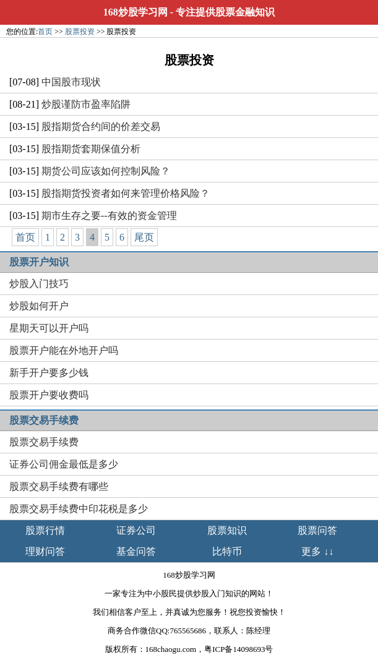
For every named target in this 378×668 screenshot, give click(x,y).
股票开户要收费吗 (48, 395)
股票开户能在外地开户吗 (63, 350)
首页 (45, 31)
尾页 (144, 237)
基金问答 (136, 551)
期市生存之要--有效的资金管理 (109, 215)
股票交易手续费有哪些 (58, 486)
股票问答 (317, 530)
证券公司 (136, 530)
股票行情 (45, 530)
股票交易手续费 (44, 442)
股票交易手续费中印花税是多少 (78, 508)
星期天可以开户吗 (48, 328)
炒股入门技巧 (39, 283)
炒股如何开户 (39, 306)
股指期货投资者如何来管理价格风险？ (125, 193)
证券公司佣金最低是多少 (63, 464)
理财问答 (45, 551)
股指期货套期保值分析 (90, 148)
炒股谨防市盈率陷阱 (86, 104)
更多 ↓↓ (317, 551)
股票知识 (227, 530)
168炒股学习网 (135, 12)
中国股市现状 (71, 82)
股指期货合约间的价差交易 (100, 126)
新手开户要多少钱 (48, 372)
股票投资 (80, 31)
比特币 (227, 551)
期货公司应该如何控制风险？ (105, 171)
